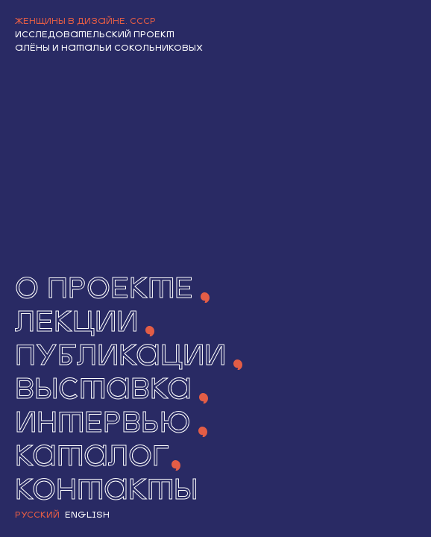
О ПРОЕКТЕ (104, 290)
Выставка (103, 391)
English (87, 515)
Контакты (106, 491)
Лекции (76, 324)
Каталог (92, 458)
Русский (37, 515)
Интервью (103, 424)
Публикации (120, 357)
